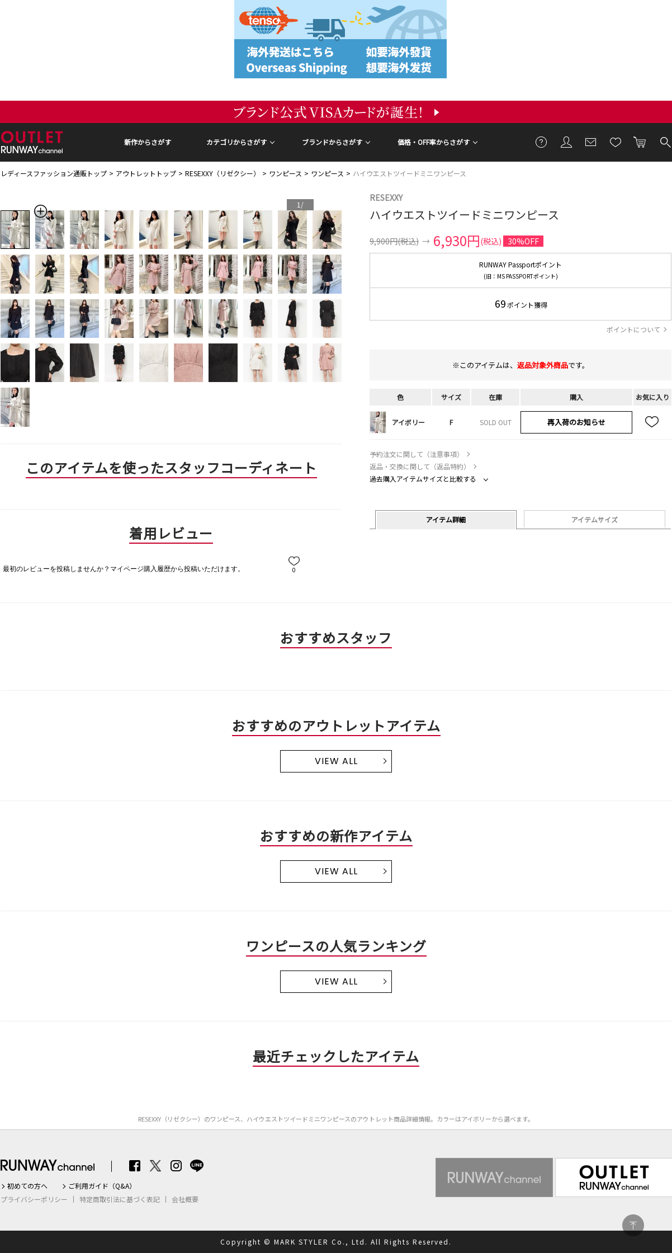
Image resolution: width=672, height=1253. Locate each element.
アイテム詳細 (446, 519)
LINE (197, 1165)
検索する (664, 141)
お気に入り (615, 141)
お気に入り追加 (652, 422)
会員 (566, 141)
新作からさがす (147, 142)
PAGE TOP (633, 1225)
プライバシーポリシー (34, 1199)
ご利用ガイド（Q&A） (102, 1186)
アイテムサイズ (594, 519)
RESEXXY (386, 197)
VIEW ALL (336, 761)
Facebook (134, 1165)
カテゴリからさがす (236, 142)
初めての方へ (27, 1186)
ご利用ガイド (541, 141)
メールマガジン (591, 141)
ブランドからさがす (332, 142)
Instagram (176, 1165)
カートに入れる (640, 141)
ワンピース (285, 173)
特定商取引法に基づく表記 (119, 1199)
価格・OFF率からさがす (433, 142)
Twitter (155, 1165)
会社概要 (185, 1199)
